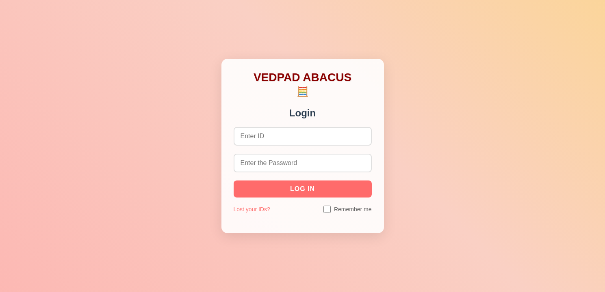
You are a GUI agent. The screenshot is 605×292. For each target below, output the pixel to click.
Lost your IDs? (252, 209)
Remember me (353, 209)
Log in (302, 188)
